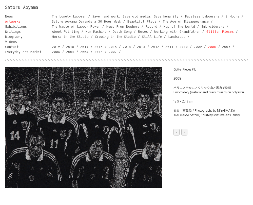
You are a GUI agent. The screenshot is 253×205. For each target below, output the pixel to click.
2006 (56, 52)
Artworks (13, 21)
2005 (70, 52)
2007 (226, 47)
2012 (155, 47)
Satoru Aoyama (21, 7)
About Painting (65, 31)
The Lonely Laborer (69, 16)
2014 (127, 47)
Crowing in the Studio (115, 37)
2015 (113, 47)
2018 (70, 47)
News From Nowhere (122, 26)
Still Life (152, 37)
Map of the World (179, 26)
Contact (12, 47)
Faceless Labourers (202, 16)
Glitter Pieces (220, 31)
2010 (184, 47)
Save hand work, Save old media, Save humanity (135, 16)
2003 (98, 52)
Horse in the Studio (70, 37)
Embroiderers (212, 26)
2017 (84, 47)
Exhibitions (16, 26)
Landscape (176, 37)
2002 (113, 52)
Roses (143, 31)
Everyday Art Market (23, 52)
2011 (169, 47)
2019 (56, 47)
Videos (11, 42)
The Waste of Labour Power (76, 26)
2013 (141, 47)
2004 (84, 52)
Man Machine (96, 31)
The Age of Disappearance (186, 21)
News (9, 16)
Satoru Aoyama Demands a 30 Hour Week (86, 21)
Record (151, 26)
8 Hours (232, 16)
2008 (212, 47)
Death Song (122, 31)
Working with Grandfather (177, 31)
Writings (13, 31)
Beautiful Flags (142, 21)
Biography (14, 37)
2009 (198, 47)
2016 (98, 47)
